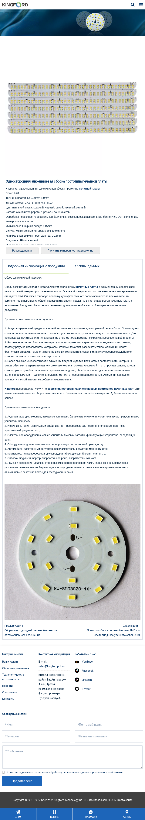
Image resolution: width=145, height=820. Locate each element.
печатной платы (89, 188)
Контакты (8, 698)
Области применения (15, 668)
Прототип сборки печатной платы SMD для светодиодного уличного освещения (113, 633)
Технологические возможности (13, 677)
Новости (7, 685)
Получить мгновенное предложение (71, 250)
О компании (9, 692)
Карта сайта (125, 799)
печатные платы (87, 286)
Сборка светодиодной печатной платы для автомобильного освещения (31, 633)
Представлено (22, 781)
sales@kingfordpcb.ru (52, 666)
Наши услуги (10, 661)
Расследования (22, 250)
